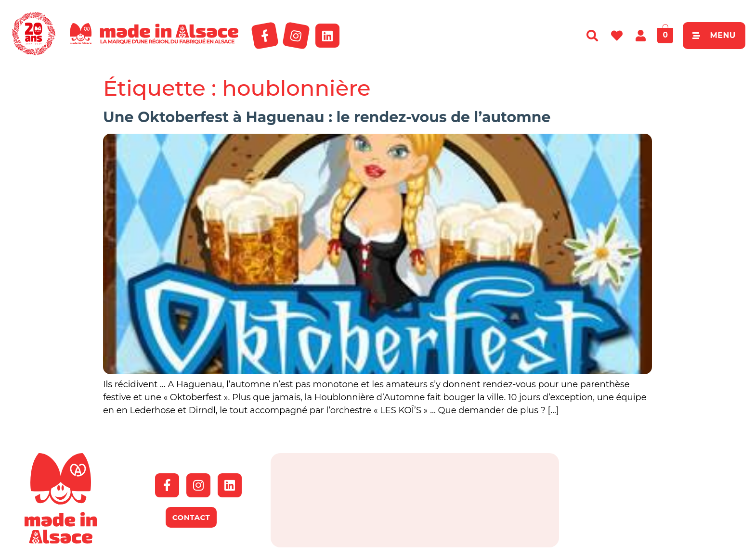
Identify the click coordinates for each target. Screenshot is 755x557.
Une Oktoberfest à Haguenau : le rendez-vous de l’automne (327, 117)
